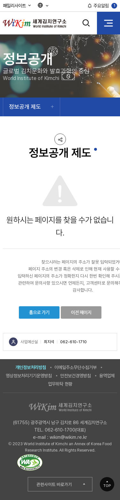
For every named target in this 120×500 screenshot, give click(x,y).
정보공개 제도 (25, 106)
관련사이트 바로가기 (54, 484)
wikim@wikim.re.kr (68, 437)
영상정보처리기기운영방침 (29, 375)
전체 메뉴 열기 (108, 22)
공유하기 (60, 139)
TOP (107, 485)
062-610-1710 (73, 341)
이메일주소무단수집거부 (75, 367)
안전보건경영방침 (75, 375)
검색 (86, 23)
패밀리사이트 (17, 5)
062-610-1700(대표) (65, 429)
